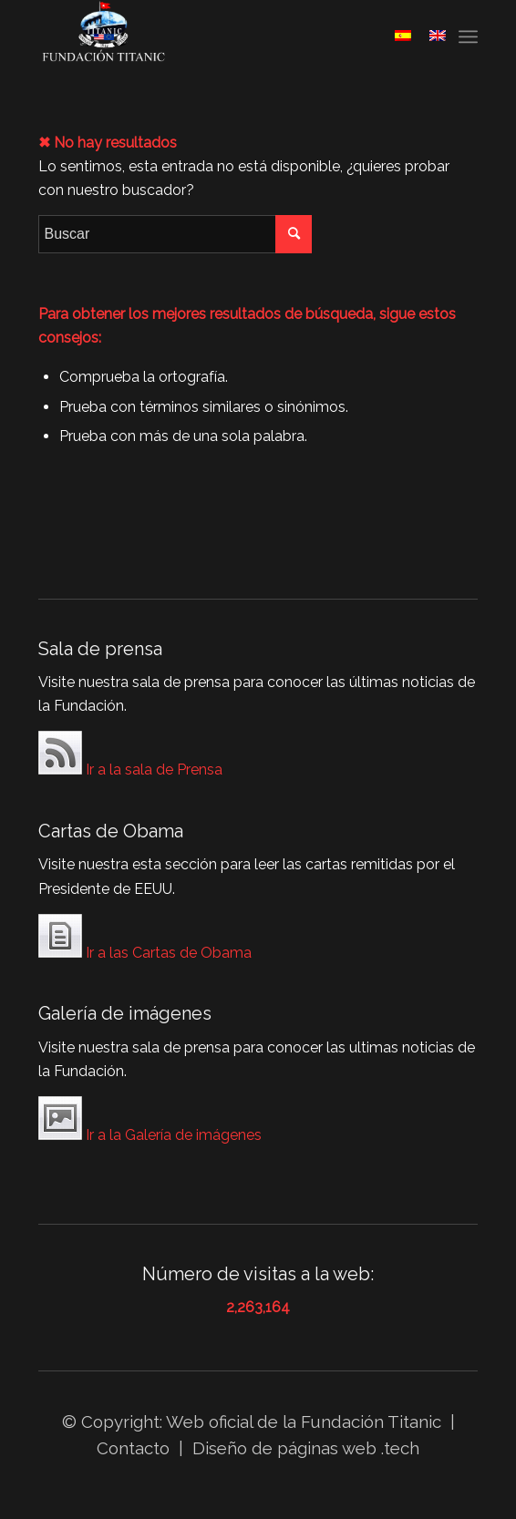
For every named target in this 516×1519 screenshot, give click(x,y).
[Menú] (468, 36)
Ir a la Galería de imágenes (150, 1121)
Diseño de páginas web (284, 1448)
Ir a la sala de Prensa (130, 756)
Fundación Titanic (371, 1421)
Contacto (135, 1448)
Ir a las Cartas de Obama (145, 939)
